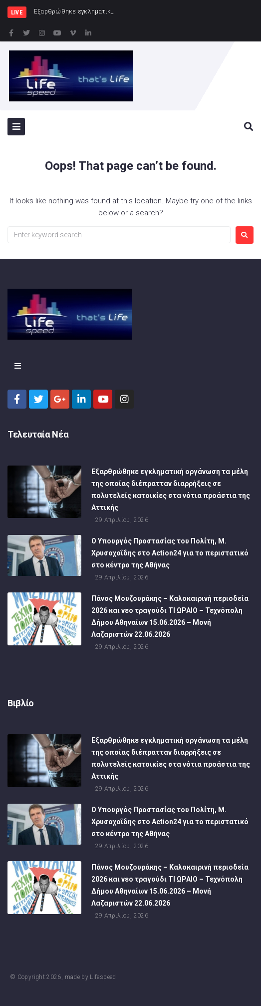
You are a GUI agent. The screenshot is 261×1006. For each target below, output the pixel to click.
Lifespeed (103, 977)
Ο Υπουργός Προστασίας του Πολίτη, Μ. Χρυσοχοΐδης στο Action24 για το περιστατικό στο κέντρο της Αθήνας (170, 554)
